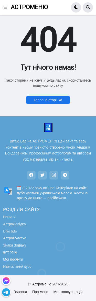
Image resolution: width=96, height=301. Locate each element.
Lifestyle (10, 231)
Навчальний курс (17, 266)
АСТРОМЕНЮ (29, 7)
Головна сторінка (48, 100)
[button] (7, 7)
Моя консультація (67, 291)
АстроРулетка (14, 238)
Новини (9, 217)
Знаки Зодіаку (14, 245)
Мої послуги (13, 259)
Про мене (40, 291)
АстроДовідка (14, 224)
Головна (20, 291)
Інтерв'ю (10, 252)
